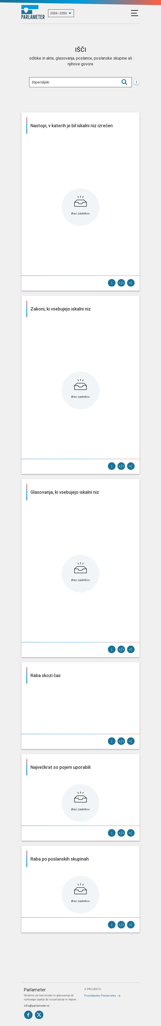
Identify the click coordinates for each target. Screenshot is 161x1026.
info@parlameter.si (36, 1005)
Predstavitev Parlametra (100, 995)
